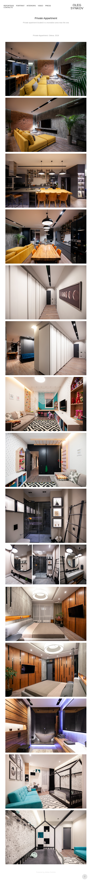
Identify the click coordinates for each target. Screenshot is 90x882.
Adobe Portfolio (50, 872)
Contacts (8, 7)
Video (40, 6)
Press (48, 6)
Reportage (9, 6)
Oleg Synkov (77, 6)
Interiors (31, 6)
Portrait (20, 6)
